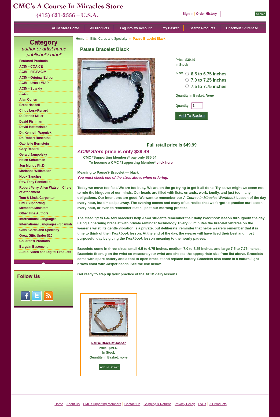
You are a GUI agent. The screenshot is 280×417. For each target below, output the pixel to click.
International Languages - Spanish (45, 224)
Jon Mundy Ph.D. (32, 165)
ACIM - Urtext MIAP (34, 83)
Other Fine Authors (34, 213)
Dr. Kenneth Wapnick (35, 132)
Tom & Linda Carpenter (37, 198)
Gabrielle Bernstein (34, 143)
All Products (99, 28)
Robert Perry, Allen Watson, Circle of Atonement (45, 190)
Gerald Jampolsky (33, 154)
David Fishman (30, 121)
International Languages (38, 219)
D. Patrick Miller (31, 116)
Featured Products (33, 61)
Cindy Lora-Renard (33, 110)
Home (80, 39)
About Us (73, 404)
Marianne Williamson (35, 171)
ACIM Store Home (65, 28)
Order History (206, 14)
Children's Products (34, 241)
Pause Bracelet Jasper (108, 343)
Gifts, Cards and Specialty (39, 230)
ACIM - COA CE (31, 66)
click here (165, 162)
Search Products (202, 28)
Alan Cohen (28, 99)
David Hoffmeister (33, 127)
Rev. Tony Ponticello (34, 182)
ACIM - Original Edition (36, 77)
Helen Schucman (32, 160)
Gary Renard (29, 149)
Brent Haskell (29, 105)
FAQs (202, 404)
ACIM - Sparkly (30, 88)
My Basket (171, 28)
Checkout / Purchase (242, 28)
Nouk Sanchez (30, 176)
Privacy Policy (185, 404)
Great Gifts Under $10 (35, 235)
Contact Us (132, 404)
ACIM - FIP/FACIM (32, 72)
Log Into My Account (136, 28)
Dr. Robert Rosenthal (35, 138)
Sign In (188, 14)
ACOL (23, 94)
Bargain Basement (33, 246)
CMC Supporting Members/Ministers (34, 205)
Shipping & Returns (157, 404)
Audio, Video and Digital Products (45, 252)
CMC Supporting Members (102, 404)
